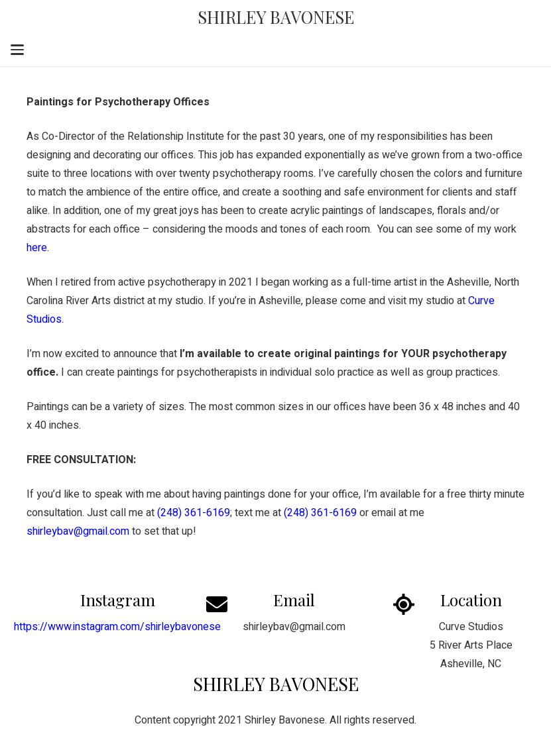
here (37, 248)
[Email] (224, 604)
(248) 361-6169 (320, 513)
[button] (17, 49)
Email (294, 599)
